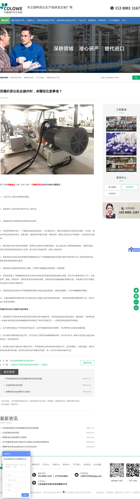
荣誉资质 (102, 20)
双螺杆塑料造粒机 (73, 401)
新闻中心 (56, 465)
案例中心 (66, 465)
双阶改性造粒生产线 (45, 20)
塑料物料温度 (60, 401)
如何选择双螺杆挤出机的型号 (22, 361)
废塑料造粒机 (29, 78)
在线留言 (87, 465)
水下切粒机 (40, 78)
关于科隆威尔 (114, 20)
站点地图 (97, 465)
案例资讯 (92, 20)
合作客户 (112, 194)
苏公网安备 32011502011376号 (77, 493)
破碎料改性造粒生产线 (66, 20)
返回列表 (87, 363)
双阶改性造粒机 (16, 78)
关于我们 (77, 465)
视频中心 (31, 20)
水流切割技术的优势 (14, 385)
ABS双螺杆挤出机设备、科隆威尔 (41, 401)
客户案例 (112, 187)
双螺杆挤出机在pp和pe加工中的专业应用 (19, 447)
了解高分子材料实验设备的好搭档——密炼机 (29, 365)
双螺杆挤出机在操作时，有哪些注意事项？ (45, 70)
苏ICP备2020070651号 (52, 493)
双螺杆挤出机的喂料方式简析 (18, 392)
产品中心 (46, 465)
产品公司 (82, 20)
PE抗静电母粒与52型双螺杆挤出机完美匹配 (24, 379)
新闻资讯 (24, 70)
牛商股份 (109, 493)
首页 (17, 70)
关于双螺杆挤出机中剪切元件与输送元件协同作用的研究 (25, 442)
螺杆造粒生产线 (17, 20)
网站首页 (36, 465)
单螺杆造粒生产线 (52, 78)
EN (123, 20)
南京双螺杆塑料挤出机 (20, 401)
